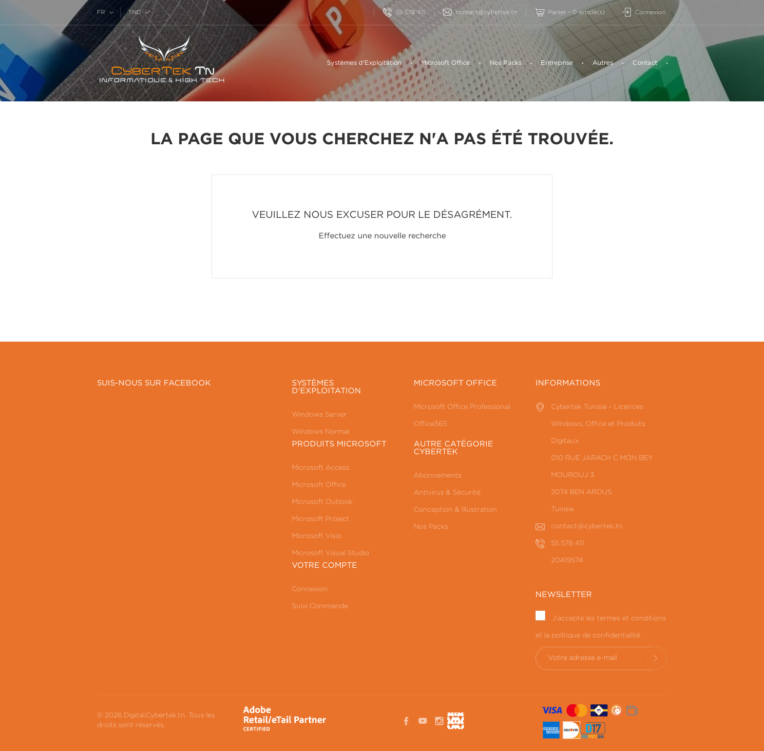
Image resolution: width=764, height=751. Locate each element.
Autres (602, 63)
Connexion (310, 589)
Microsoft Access (320, 468)
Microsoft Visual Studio (330, 553)
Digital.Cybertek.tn (154, 715)
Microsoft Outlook (322, 502)
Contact (644, 63)
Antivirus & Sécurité (447, 493)
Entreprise (557, 63)
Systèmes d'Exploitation (364, 63)
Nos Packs (505, 63)
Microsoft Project (320, 519)
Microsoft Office (445, 63)
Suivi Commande (320, 606)
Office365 (430, 424)
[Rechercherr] (346, 11)
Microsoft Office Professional (462, 407)
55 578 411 (404, 12)
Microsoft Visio (317, 536)
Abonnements (437, 476)
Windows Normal (320, 432)
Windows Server (319, 415)
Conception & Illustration (455, 510)
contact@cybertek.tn (480, 12)
